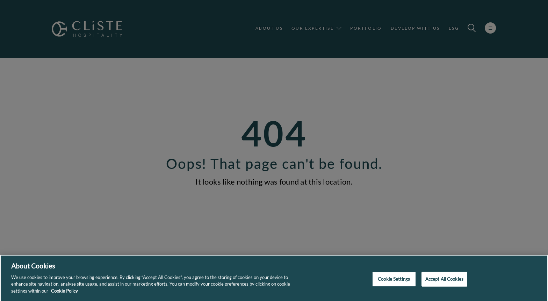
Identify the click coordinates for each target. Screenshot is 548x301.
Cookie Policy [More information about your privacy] (64, 293)
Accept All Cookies (444, 281)
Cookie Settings (394, 281)
